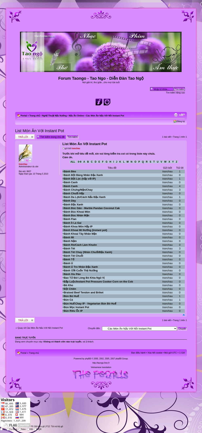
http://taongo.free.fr (101, 363)
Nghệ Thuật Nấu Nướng (54, 115)
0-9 (79, 161)
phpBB (88, 359)
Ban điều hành (138, 352)
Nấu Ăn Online (76, 115)
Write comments (25, 136)
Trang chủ (34, 115)
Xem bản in (176, 115)
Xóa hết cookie (155, 352)
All (72, 161)
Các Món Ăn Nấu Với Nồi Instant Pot (105, 115)
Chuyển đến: (94, 328)
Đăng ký (181, 121)
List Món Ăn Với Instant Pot (39, 131)
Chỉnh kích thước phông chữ (182, 115)
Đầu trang (184, 315)
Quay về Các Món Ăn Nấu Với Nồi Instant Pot (40, 328)
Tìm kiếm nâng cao (175, 92)
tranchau (76, 148)
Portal (24, 115)
